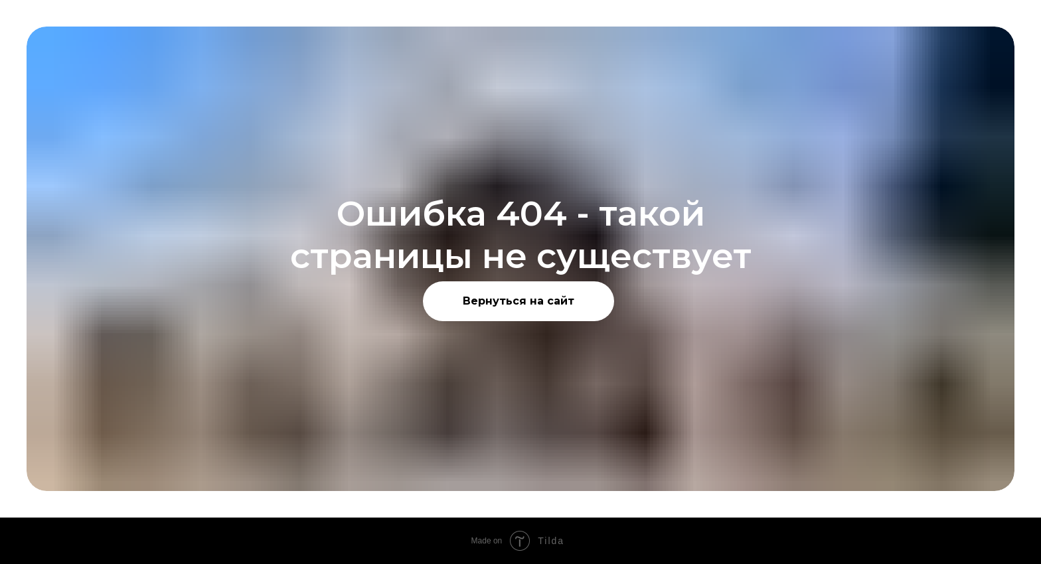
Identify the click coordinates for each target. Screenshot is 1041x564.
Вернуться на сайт (518, 301)
